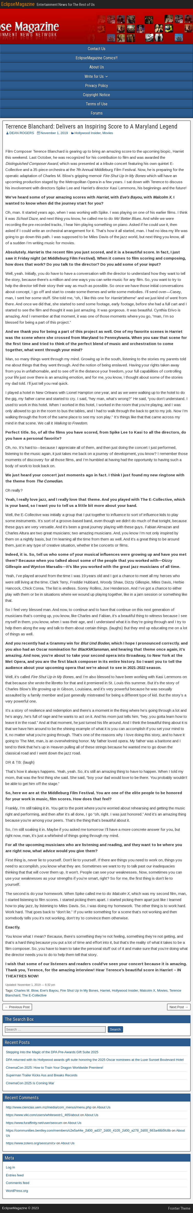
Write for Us (94, 76)
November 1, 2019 (54, 133)
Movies (107, 133)
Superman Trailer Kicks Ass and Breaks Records (41, 1075)
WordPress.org (17, 1191)
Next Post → (179, 1007)
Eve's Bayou (49, 990)
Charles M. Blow (26, 990)
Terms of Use (96, 104)
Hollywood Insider (88, 133)
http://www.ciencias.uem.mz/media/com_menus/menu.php (48, 1107)
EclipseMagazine (18, 4)
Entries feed (14, 1175)
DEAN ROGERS (21, 133)
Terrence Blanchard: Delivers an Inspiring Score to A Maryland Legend (91, 126)
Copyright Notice (96, 94)
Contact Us (96, 48)
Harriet (105, 990)
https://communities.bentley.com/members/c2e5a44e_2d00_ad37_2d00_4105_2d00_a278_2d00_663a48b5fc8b (88, 1130)
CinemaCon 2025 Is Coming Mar (30, 1083)
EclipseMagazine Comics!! (96, 57)
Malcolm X (147, 990)
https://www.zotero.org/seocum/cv (30, 1143)
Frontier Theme (179, 1208)
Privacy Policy (96, 85)
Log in (10, 1167)
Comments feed (17, 1183)
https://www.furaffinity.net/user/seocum (34, 1123)
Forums (97, 113)
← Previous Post (17, 1007)
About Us (96, 67)
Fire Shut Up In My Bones (79, 990)
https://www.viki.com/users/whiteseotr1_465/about (42, 1115)
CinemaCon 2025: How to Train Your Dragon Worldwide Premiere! (54, 1067)
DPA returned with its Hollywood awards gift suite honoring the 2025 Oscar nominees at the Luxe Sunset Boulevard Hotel (95, 1060)
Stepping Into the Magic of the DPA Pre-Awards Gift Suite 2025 (52, 1052)
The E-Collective (34, 995)
